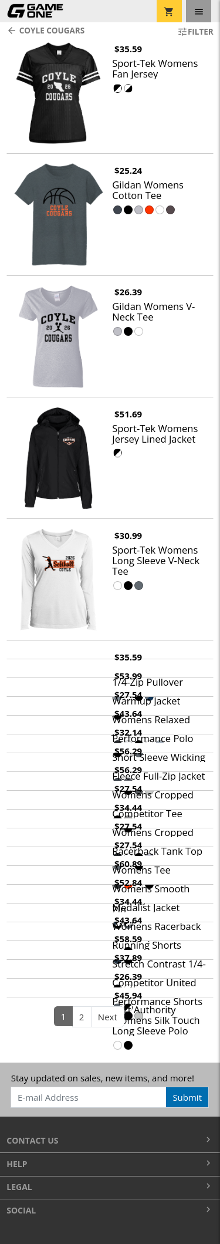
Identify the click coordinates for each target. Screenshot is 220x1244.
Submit (187, 1097)
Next (107, 1017)
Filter (195, 31)
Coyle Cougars (45, 30)
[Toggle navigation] (198, 11)
